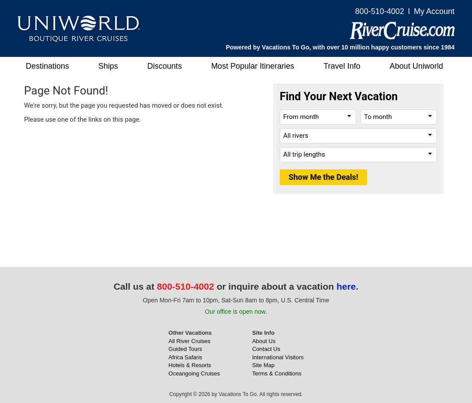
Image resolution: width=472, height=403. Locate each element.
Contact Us (266, 349)
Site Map (263, 365)
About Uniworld (416, 66)
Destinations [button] (47, 66)
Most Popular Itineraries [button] (252, 66)
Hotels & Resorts (190, 365)
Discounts (164, 66)
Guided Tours (185, 349)
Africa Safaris (185, 357)
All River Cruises (190, 341)
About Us (263, 341)
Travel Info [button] (341, 66)
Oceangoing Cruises (194, 373)
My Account (434, 11)
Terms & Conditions (277, 373)
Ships (108, 66)
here (346, 286)
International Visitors (278, 357)
